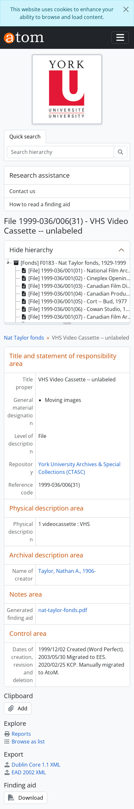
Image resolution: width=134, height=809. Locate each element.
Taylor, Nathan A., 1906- (67, 570)
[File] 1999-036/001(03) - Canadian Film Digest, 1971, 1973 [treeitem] (76, 286)
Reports (17, 733)
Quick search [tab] (25, 136)
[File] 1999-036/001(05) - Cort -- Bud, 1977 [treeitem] (73, 301)
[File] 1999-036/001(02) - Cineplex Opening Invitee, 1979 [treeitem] (76, 278)
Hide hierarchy (31, 249)
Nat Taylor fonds (24, 337)
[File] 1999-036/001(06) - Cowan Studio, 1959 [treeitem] (76, 309)
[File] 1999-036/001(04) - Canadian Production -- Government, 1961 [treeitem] (76, 294)
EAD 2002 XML (25, 772)
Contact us (22, 191)
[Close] (126, 9)
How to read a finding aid (39, 204)
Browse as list (24, 741)
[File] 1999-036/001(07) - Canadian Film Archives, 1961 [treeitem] (76, 317)
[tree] (67, 291)
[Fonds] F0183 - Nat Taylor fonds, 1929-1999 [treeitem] (69, 263)
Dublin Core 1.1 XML (32, 764)
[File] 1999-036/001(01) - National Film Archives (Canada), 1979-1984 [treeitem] (76, 270)
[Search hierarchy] (60, 152)
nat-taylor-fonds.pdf (62, 610)
